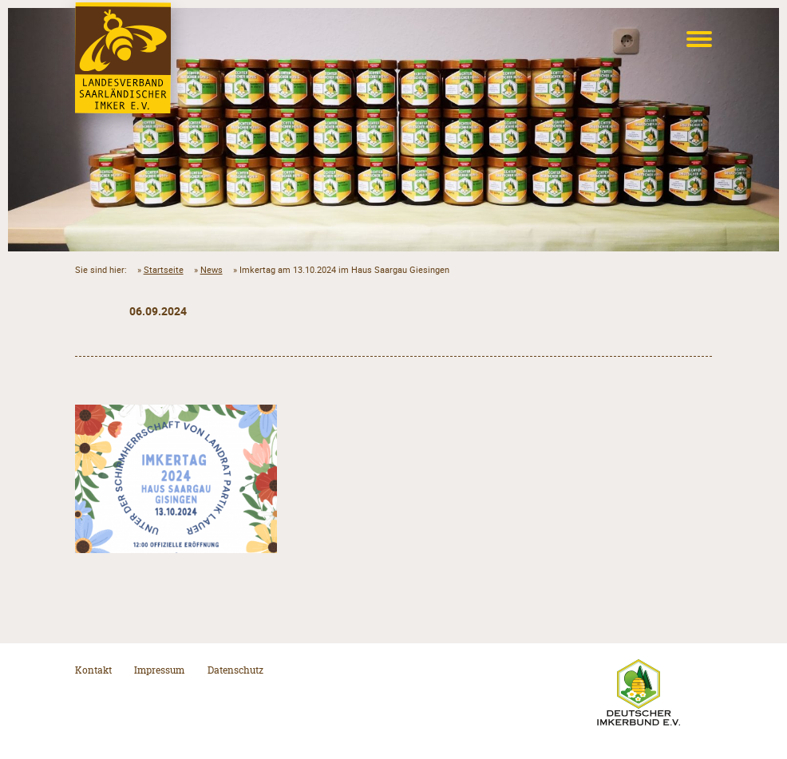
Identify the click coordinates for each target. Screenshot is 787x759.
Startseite (164, 269)
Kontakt (93, 670)
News (211, 269)
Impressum (159, 670)
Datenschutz (235, 670)
